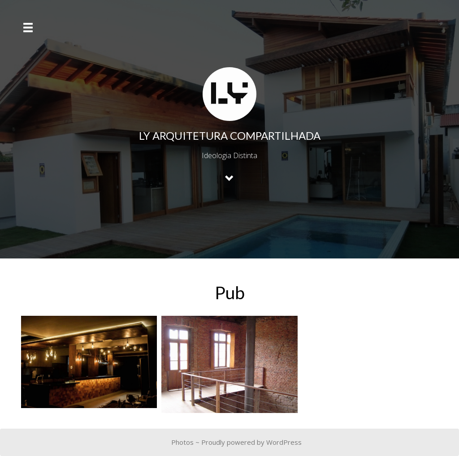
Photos (182, 442)
